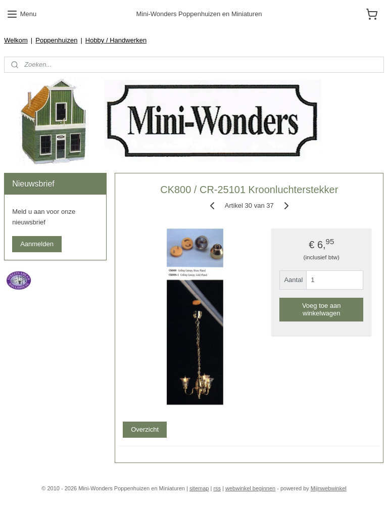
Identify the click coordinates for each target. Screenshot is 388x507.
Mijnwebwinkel (329, 488)
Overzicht (145, 429)
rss (217, 488)
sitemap (199, 488)
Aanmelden (37, 244)
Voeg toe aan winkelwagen (321, 308)
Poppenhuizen (56, 40)
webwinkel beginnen (250, 488)
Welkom (16, 40)
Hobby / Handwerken (116, 40)
